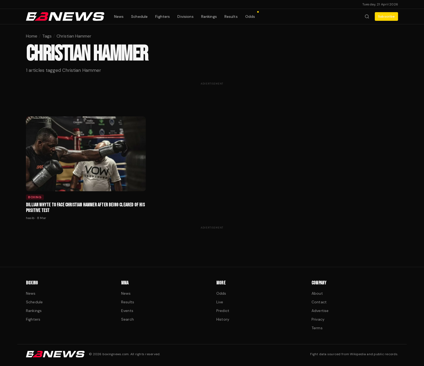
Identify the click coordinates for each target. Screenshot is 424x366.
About (317, 293)
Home (31, 36)
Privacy (318, 319)
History (222, 319)
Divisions (185, 16)
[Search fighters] (367, 16)
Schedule (139, 16)
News (119, 16)
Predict (222, 310)
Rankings (209, 16)
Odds (252, 15)
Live (219, 302)
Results (231, 16)
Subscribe (386, 16)
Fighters (162, 16)
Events (127, 310)
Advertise (320, 310)
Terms (317, 327)
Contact (319, 302)
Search (127, 319)
